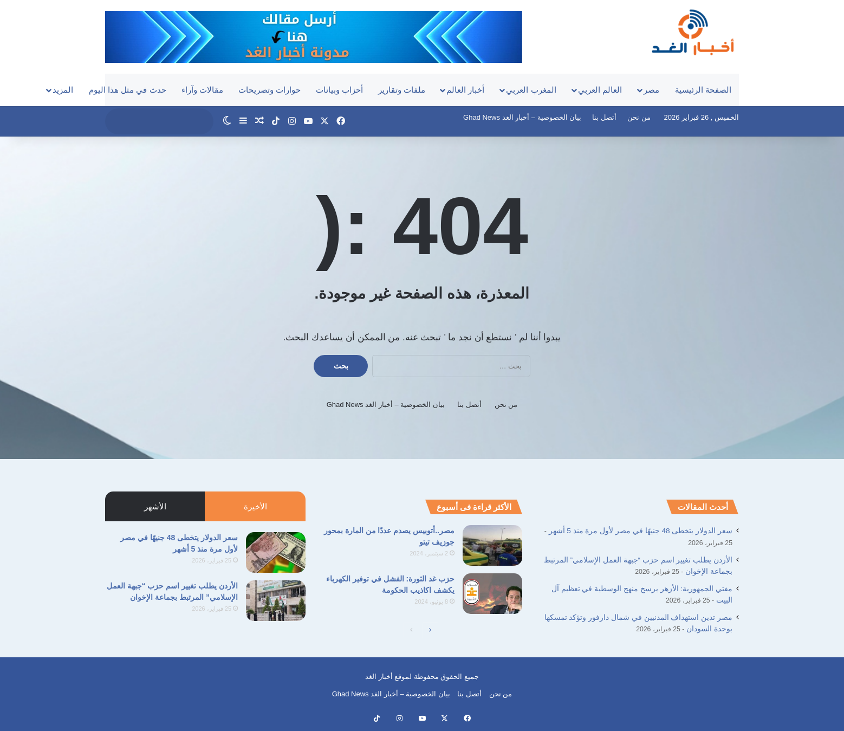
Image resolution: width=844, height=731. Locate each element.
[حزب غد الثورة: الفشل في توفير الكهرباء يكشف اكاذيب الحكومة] (492, 593)
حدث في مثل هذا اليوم (127, 89)
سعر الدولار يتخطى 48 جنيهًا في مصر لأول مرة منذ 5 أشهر (640, 531)
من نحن (639, 117)
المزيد (63, 89)
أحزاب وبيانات (339, 89)
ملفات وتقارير (401, 89)
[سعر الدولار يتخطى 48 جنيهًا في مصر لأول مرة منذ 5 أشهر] (276, 552)
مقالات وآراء (202, 89)
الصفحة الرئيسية (703, 89)
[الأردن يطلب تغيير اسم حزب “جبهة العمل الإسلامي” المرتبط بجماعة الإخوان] (276, 600)
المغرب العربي (531, 89)
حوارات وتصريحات (269, 89)
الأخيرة (255, 506)
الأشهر (155, 506)
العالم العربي (600, 89)
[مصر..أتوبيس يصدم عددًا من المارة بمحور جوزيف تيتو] (492, 545)
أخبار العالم (465, 89)
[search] (149, 121)
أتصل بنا (604, 117)
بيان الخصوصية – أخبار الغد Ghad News (522, 117)
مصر (651, 89)
